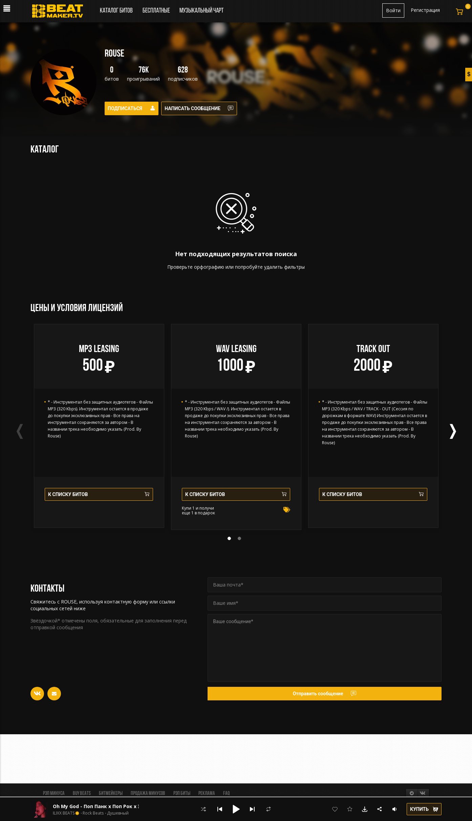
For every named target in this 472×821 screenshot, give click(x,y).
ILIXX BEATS (63, 813)
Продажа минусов (148, 793)
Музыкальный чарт (201, 10)
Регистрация (425, 10)
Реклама (206, 793)
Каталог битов (116, 10)
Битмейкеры (111, 793)
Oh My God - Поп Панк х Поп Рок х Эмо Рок (105, 806)
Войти (393, 10)
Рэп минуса (54, 793)
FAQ (226, 793)
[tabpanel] (99, 426)
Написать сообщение (203, 108)
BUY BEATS (82, 793)
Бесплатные (157, 10)
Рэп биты (181, 793)
